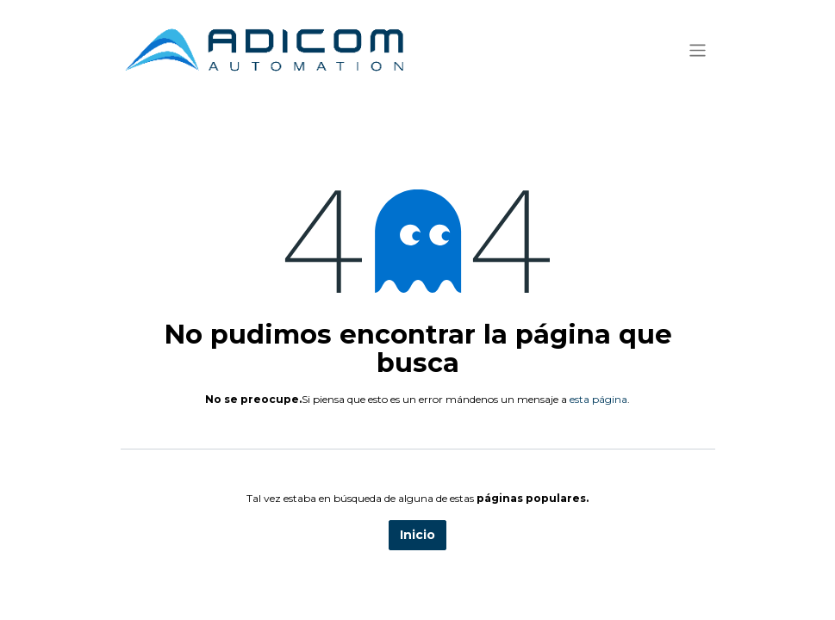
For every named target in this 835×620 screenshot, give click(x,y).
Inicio (417, 534)
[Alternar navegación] (697, 49)
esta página (598, 399)
